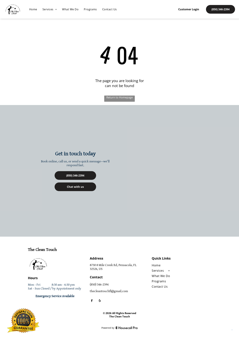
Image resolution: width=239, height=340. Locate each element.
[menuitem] (33, 9)
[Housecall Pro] (127, 327)
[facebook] (92, 301)
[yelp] (100, 301)
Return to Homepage (119, 97)
